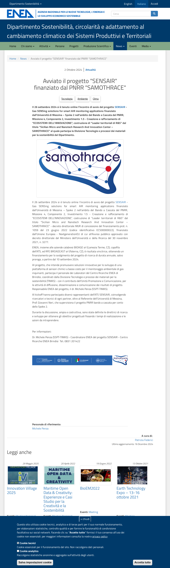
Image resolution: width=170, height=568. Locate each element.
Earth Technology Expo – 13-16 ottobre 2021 (131, 492)
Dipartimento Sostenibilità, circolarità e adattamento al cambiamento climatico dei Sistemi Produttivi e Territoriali (79, 31)
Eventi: (84, 512)
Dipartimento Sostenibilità (25, 4)
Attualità (90, 70)
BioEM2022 (90, 488)
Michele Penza (40, 428)
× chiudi (85, 519)
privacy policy (100, 536)
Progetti (74, 46)
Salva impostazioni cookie (34, 562)
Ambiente (83, 99)
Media (146, 46)
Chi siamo (27, 46)
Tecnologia (67, 99)
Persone (59, 46)
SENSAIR (120, 107)
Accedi (154, 4)
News (120, 46)
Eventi (133, 46)
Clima (96, 99)
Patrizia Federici (144, 440)
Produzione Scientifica (97, 46)
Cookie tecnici (28, 543)
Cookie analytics (29, 551)
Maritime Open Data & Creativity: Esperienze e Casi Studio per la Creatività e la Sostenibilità (57, 499)
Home (12, 46)
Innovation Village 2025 (22, 490)
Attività (44, 46)
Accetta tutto (142, 562)
